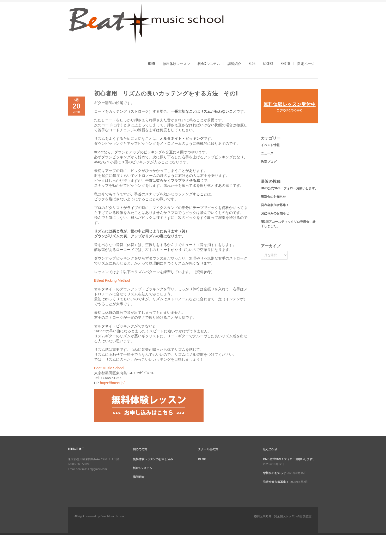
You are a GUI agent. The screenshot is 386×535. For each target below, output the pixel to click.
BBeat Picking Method (112, 280)
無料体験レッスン (176, 63)
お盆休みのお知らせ (275, 213)
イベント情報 (270, 145)
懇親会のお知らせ (273, 197)
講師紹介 (234, 63)
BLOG (252, 63)
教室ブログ (269, 162)
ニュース (267, 153)
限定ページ (305, 63)
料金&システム (209, 63)
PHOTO (285, 63)
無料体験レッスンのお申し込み (153, 459)
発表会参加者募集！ (275, 205)
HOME (151, 63)
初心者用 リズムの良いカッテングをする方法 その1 (166, 93)
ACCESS (268, 63)
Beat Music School (109, 368)
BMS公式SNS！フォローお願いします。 (289, 188)
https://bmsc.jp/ (112, 383)
